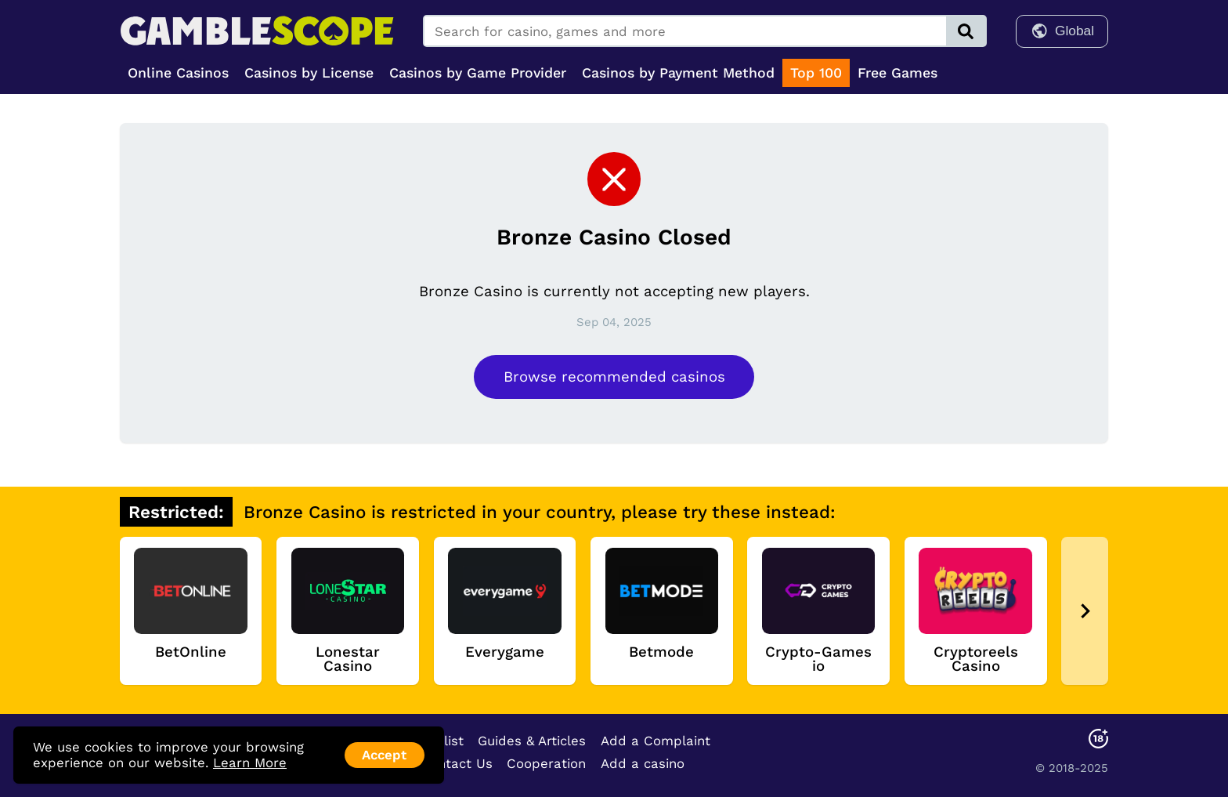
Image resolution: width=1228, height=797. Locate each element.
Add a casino (642, 763)
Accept (384, 755)
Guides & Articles (532, 740)
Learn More (250, 762)
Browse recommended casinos (614, 377)
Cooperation (546, 763)
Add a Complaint (655, 740)
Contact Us (457, 763)
